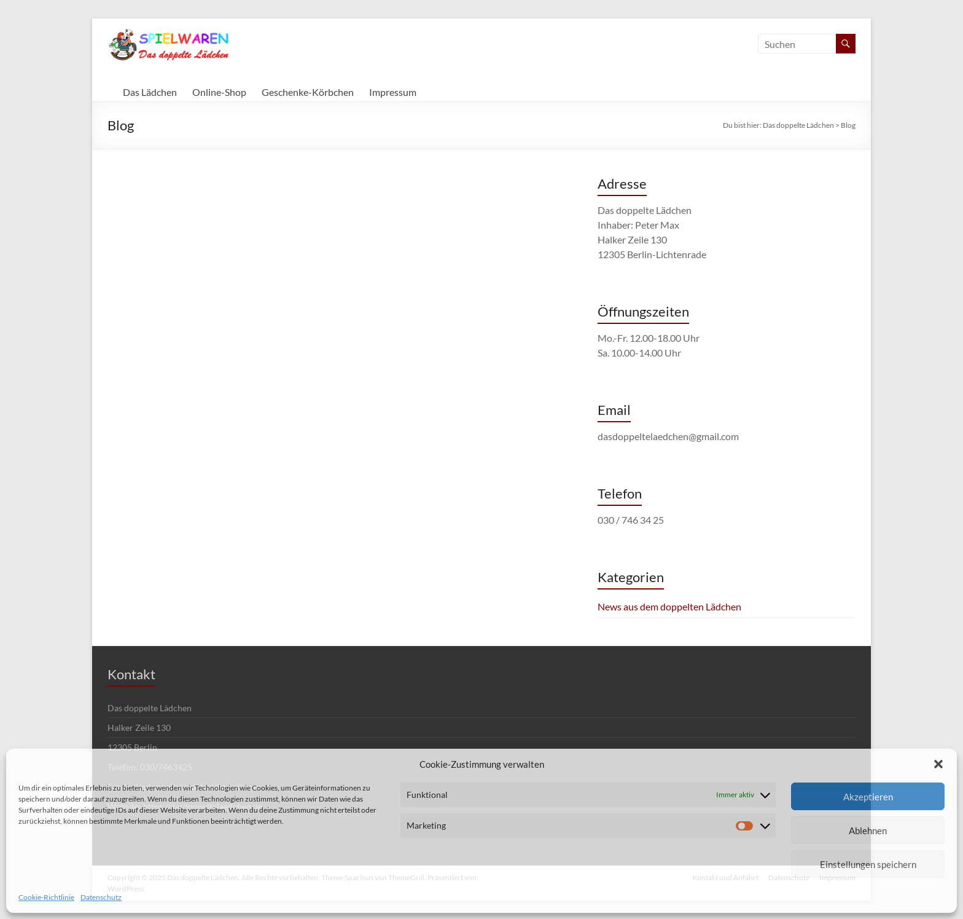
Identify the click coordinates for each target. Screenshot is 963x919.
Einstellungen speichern (868, 864)
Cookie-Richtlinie (46, 897)
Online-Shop (219, 92)
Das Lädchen (150, 92)
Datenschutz (101, 897)
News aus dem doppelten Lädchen (669, 606)
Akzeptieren (868, 796)
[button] (938, 764)
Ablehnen (868, 830)
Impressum (392, 92)
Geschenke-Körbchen (308, 92)
